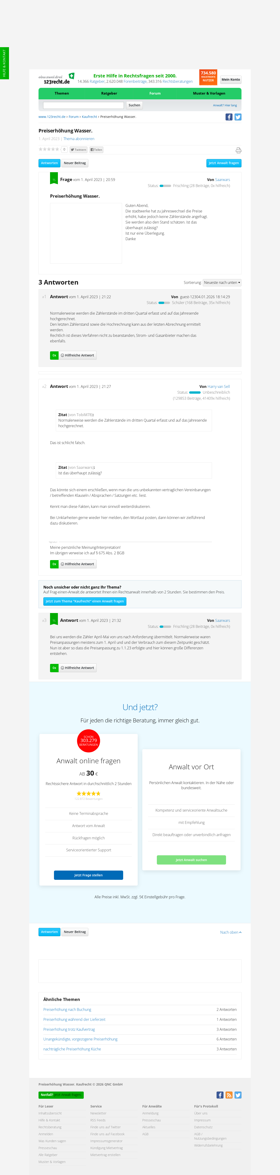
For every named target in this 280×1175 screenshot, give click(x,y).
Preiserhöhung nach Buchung (67, 1010)
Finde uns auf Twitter (105, 1127)
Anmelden (46, 1134)
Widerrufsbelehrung (208, 1145)
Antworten (49, 163)
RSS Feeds (98, 1120)
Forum (155, 93)
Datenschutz (203, 1127)
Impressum (202, 1120)
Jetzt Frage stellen (88, 875)
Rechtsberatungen (178, 81)
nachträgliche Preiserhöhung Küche (72, 1049)
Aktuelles (148, 1127)
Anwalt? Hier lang (225, 105)
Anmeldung (150, 1113)
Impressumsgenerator (106, 1141)
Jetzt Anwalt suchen (191, 860)
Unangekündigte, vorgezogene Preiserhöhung (80, 1039)
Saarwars (222, 180)
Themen (62, 93)
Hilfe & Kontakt (4, 63)
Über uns (201, 1113)
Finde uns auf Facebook (107, 1134)
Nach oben (230, 932)
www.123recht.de (52, 117)
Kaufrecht (89, 117)
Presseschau (48, 1148)
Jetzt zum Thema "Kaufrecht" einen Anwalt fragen (85, 601)
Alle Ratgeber (48, 1155)
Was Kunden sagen (52, 1141)
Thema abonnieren (78, 139)
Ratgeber (97, 81)
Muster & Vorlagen (209, 93)
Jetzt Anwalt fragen (224, 163)
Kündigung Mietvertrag (106, 1148)
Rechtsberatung (50, 1127)
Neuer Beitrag (75, 163)
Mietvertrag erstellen (105, 1155)
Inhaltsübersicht (50, 1113)
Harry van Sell (219, 387)
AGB (145, 1134)
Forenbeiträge (135, 81)
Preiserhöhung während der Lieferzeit (74, 1020)
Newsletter (98, 1113)
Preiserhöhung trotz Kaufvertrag (69, 1029)
